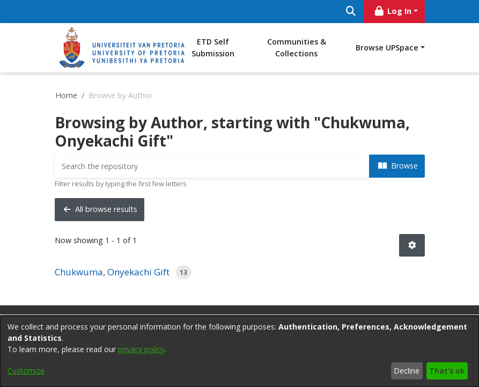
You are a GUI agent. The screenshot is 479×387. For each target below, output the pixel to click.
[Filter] (212, 166)
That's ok (447, 371)
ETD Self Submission (212, 47)
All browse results (100, 209)
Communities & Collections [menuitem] (296, 47)
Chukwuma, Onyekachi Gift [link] (112, 272)
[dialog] (239, 351)
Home (66, 95)
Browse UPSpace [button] (387, 47)
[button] (412, 245)
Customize (26, 371)
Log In (392, 11)
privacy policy (141, 349)
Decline (406, 371)
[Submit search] (351, 11)
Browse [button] (398, 165)
